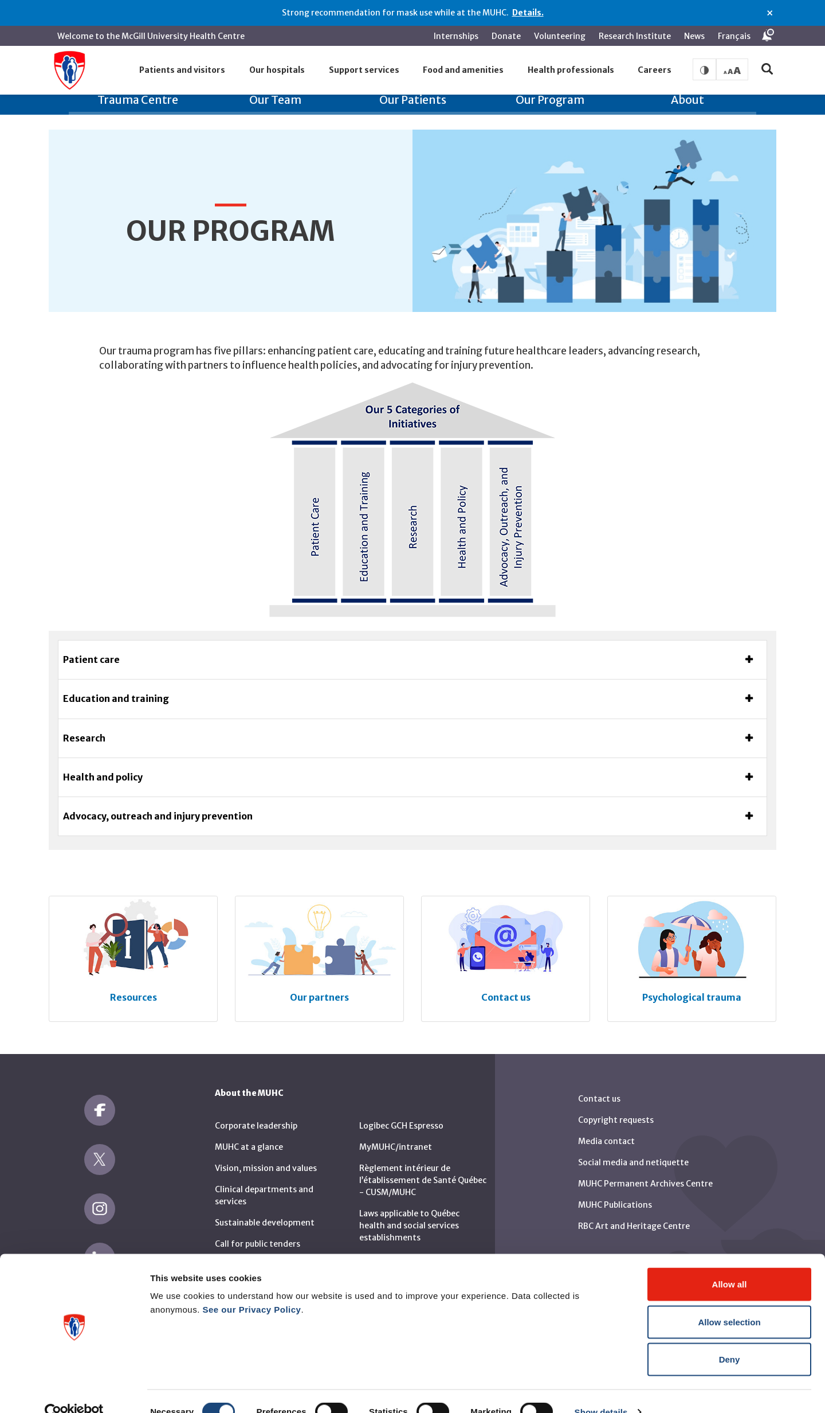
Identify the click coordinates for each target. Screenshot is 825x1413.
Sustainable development (265, 1208)
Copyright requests (616, 1105)
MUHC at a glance (249, 1132)
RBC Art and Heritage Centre (634, 1212)
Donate (506, 36)
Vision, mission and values (266, 1154)
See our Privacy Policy (252, 1288)
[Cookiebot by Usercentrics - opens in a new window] (74, 1390)
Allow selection (729, 1300)
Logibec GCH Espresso (401, 1111)
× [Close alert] (769, 13)
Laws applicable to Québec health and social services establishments (409, 1211)
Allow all (729, 1262)
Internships (456, 36)
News (694, 36)
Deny (729, 1337)
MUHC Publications (615, 1190)
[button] (183, 70)
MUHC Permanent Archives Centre (645, 1169)
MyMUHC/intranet (395, 1132)
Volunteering (560, 36)
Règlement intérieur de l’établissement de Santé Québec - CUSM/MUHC (422, 1166)
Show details (601, 1390)
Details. (528, 12)
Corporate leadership (256, 1111)
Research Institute (635, 36)
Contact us (599, 1084)
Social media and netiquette (633, 1148)
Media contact (606, 1127)
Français (734, 36)
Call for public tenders (257, 1229)
